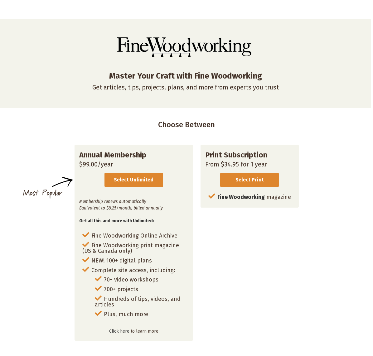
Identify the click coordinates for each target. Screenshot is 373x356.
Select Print (249, 180)
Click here (119, 331)
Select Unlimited (133, 180)
